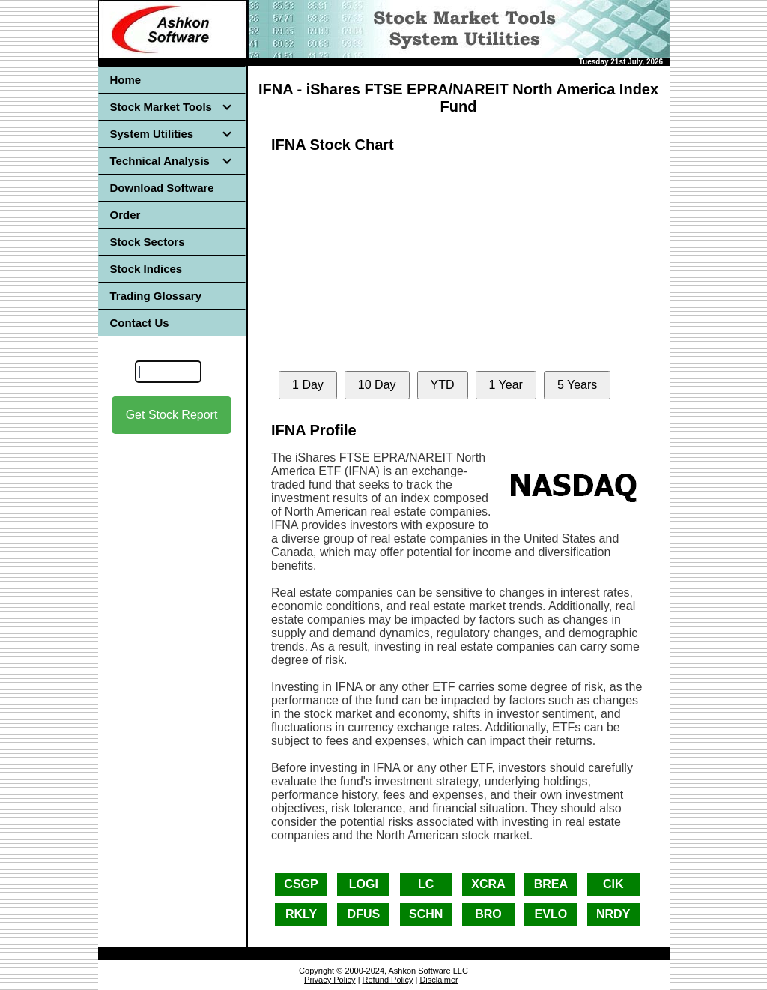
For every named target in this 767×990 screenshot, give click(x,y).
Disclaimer (438, 979)
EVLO (551, 914)
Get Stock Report (172, 414)
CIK (613, 884)
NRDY (613, 914)
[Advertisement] (171, 568)
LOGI (363, 884)
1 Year (506, 384)
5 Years (577, 384)
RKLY (301, 914)
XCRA (488, 884)
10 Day (377, 384)
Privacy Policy (329, 979)
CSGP (301, 884)
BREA (551, 884)
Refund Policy (388, 979)
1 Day (308, 384)
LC (426, 884)
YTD (443, 384)
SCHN (426, 914)
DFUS (364, 914)
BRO (488, 914)
